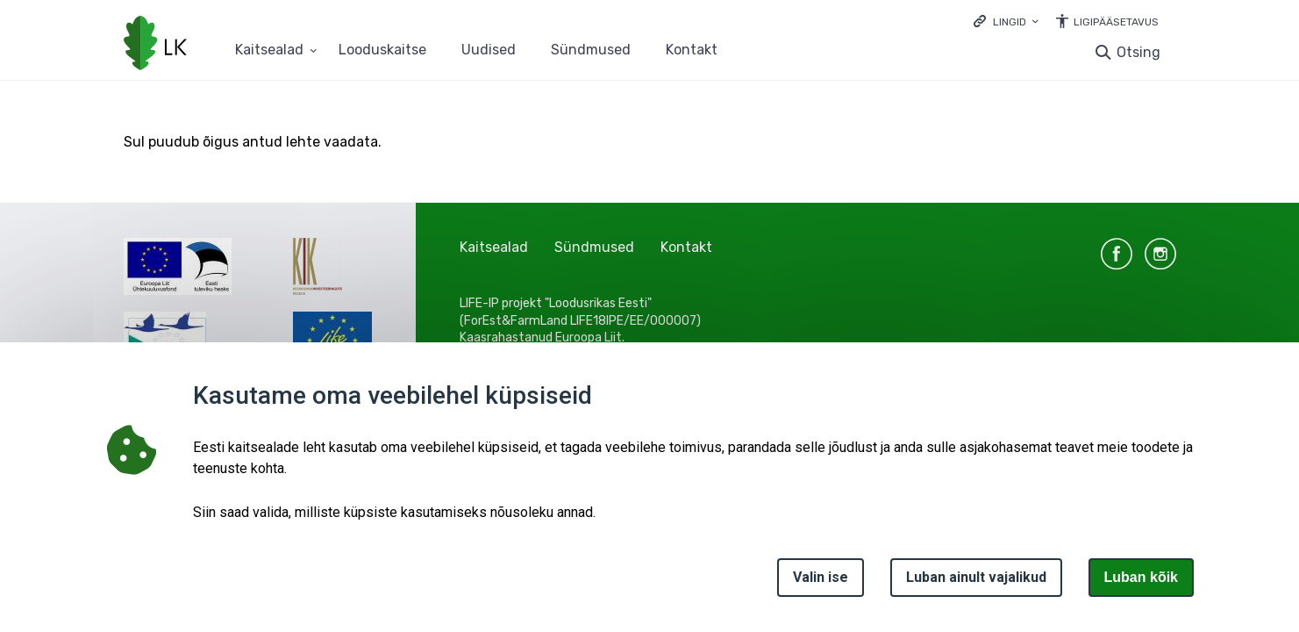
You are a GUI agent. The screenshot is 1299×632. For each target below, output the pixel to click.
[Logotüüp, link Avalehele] (155, 45)
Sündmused (591, 50)
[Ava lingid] (1006, 20)
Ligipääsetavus (1116, 22)
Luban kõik (1141, 577)
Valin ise (820, 577)
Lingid (1009, 22)
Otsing (1138, 52)
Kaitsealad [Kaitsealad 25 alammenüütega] (269, 50)
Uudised (488, 50)
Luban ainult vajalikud (976, 577)
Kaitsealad (494, 247)
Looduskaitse (382, 50)
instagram (1160, 253)
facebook (1116, 253)
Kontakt (691, 50)
